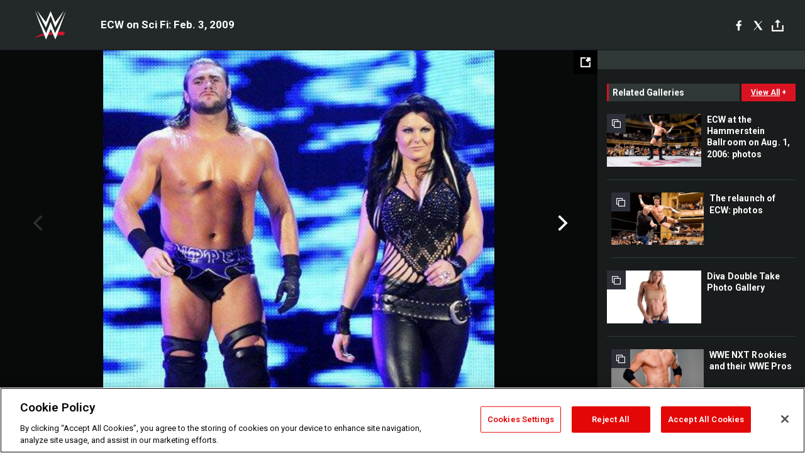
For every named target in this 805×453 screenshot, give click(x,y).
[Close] (785, 419)
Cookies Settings (520, 419)
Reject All (611, 419)
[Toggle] (777, 25)
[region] (402, 420)
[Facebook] (738, 25)
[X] (758, 25)
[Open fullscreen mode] (585, 62)
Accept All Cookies (706, 419)
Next (561, 223)
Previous (36, 223)
